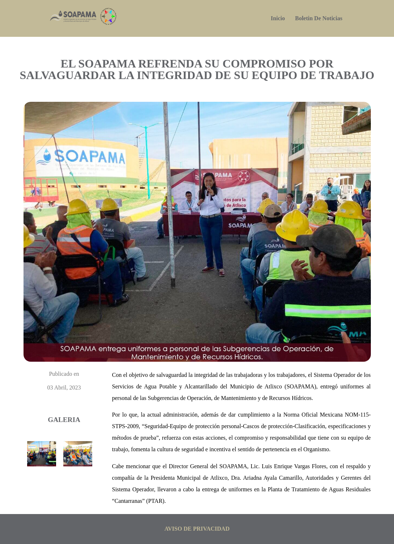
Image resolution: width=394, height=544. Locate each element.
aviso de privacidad (197, 529)
